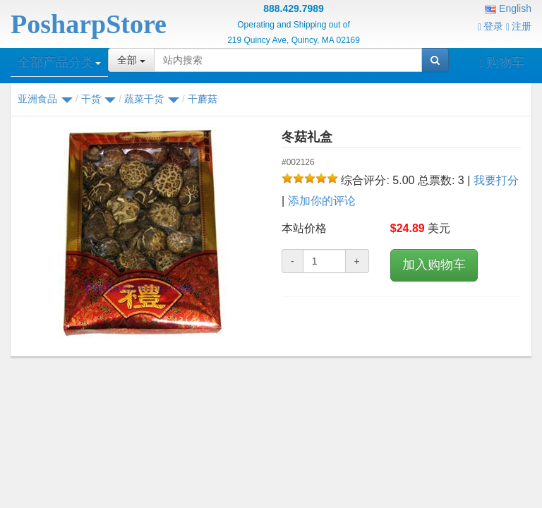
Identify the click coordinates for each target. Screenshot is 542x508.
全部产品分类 (59, 62)
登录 (490, 26)
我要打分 (496, 180)
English (508, 8)
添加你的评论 (322, 201)
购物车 (501, 62)
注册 (518, 26)
